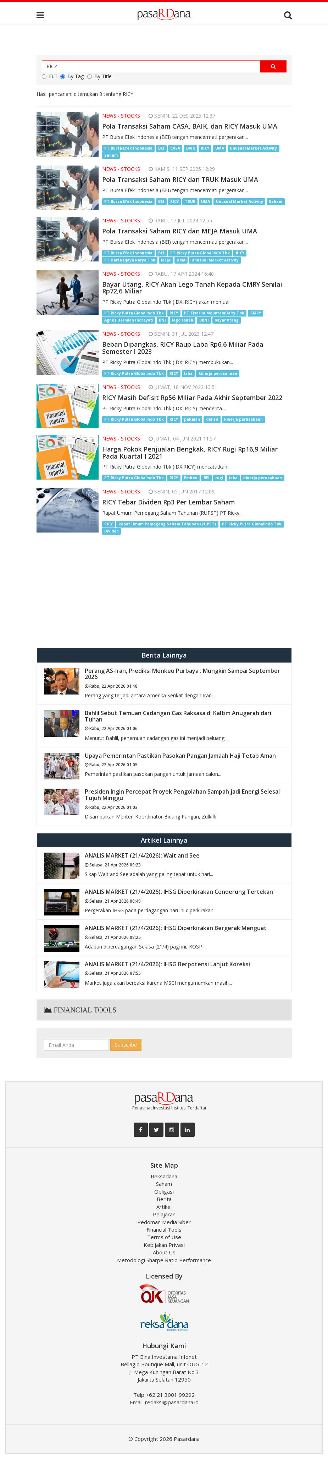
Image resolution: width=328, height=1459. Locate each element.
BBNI (204, 320)
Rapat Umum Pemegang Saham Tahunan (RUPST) (167, 524)
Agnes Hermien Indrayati (128, 320)
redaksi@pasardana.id (172, 1402)
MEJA (166, 260)
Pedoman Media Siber (164, 1222)
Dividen (111, 531)
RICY (205, 148)
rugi (219, 477)
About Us (164, 1252)
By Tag (72, 76)
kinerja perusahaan (218, 373)
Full (49, 76)
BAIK (190, 148)
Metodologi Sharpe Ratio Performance (164, 1260)
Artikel (164, 1206)
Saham (111, 155)
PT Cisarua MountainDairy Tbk (214, 312)
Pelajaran (164, 1214)
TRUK (190, 201)
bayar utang (227, 320)
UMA (219, 148)
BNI (162, 320)
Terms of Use (164, 1237)
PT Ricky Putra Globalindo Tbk (200, 252)
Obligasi (164, 1191)
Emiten (191, 477)
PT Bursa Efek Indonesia (128, 148)
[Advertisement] (164, 591)
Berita (164, 1199)
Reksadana (164, 1176)
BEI (161, 148)
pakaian (192, 419)
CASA (175, 148)
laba (188, 373)
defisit (212, 419)
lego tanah (182, 320)
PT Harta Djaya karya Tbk (129, 260)
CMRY (255, 312)
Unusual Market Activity (253, 148)
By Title (99, 76)
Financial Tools (164, 1229)
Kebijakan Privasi (164, 1244)
